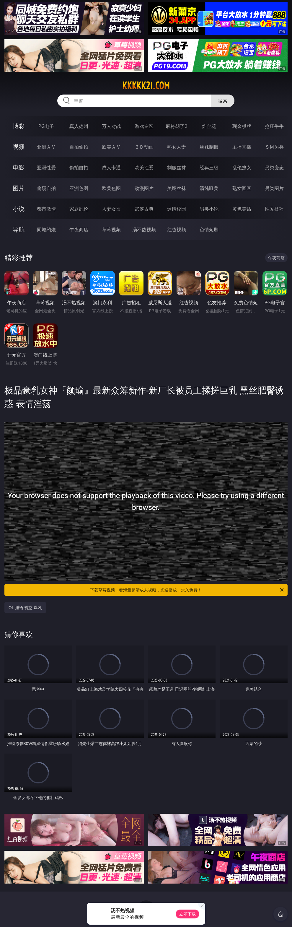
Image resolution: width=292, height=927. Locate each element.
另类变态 (274, 167)
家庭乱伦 (78, 209)
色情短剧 (209, 229)
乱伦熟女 (241, 167)
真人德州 (78, 126)
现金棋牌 (241, 126)
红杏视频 (176, 229)
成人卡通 (111, 167)
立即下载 (187, 914)
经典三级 (209, 167)
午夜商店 (78, 229)
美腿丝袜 (176, 188)
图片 (19, 188)
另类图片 (274, 188)
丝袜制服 (209, 147)
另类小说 (209, 209)
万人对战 (111, 126)
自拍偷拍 (78, 147)
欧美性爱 (144, 167)
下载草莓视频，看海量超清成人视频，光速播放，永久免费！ (187, 589)
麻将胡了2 (176, 126)
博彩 (19, 126)
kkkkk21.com (146, 86)
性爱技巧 (274, 209)
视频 (19, 147)
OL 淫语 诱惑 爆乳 (25, 607)
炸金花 (209, 126)
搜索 (222, 100)
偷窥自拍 (46, 188)
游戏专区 (144, 126)
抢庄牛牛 (274, 126)
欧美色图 (111, 188)
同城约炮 (46, 229)
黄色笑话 (241, 209)
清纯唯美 (209, 188)
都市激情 (46, 209)
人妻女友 (111, 209)
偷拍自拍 (78, 167)
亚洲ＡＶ (46, 147)
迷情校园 (176, 209)
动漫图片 (144, 188)
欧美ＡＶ (111, 147)
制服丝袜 (176, 167)
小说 (19, 209)
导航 (19, 229)
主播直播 (241, 147)
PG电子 (46, 126)
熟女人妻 (176, 147)
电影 (19, 167)
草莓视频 (111, 229)
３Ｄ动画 (144, 147)
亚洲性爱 (46, 167)
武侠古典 (144, 209)
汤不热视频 (144, 229)
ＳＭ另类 (274, 147)
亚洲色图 (78, 188)
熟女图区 (241, 188)
